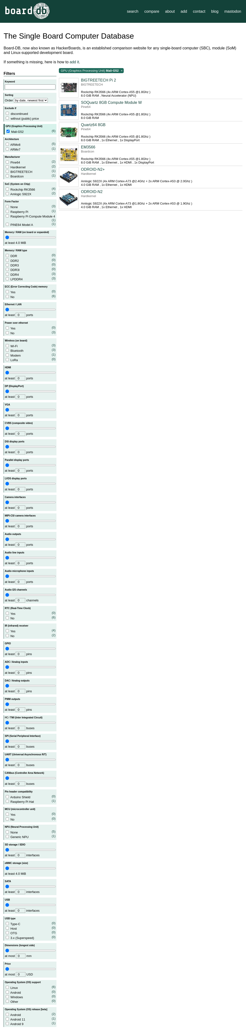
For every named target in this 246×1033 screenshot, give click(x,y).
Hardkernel (30, 166)
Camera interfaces (15, 497)
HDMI (8, 367)
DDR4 (30, 274)
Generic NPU (30, 836)
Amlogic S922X (30, 193)
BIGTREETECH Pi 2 (98, 80)
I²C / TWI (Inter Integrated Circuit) (24, 717)
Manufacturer (12, 157)
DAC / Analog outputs (17, 680)
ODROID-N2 (92, 192)
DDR (30, 255)
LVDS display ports (16, 478)
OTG (30, 932)
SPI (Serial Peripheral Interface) (23, 736)
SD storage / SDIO (15, 844)
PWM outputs (12, 699)
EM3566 (88, 147)
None (30, 206)
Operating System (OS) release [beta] (26, 1009)
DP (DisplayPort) (14, 386)
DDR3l (30, 269)
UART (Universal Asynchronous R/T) (26, 754)
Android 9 (30, 1023)
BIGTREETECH (30, 171)
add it (74, 62)
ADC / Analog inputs (16, 662)
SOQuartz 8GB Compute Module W (111, 102)
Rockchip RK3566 (30, 189)
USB (7, 899)
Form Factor (12, 201)
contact (199, 11)
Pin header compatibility (19, 791)
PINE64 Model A (30, 224)
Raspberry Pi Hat (30, 801)
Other (30, 1001)
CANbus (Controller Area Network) (24, 773)
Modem (30, 355)
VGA (7, 404)
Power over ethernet (16, 323)
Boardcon (30, 176)
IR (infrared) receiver (16, 625)
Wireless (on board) (16, 340)
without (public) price (25, 118)
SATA (8, 881)
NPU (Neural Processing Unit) (22, 827)
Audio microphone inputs (19, 571)
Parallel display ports (17, 460)
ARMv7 (30, 149)
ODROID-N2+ (93, 169)
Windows (30, 996)
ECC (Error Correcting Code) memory (26, 286)
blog (214, 11)
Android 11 (30, 1019)
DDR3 (30, 265)
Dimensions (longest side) (20, 945)
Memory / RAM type (16, 250)
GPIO (8, 643)
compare (151, 11)
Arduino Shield (30, 796)
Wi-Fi (30, 345)
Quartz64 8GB (93, 125)
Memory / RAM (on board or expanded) (27, 232)
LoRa (30, 359)
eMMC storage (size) (16, 863)
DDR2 (30, 260)
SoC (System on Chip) (17, 184)
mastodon (232, 11)
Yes (30, 291)
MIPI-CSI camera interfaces (20, 515)
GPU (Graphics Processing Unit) (24, 126)
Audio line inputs (14, 552)
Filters (9, 73)
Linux (30, 987)
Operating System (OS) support (23, 982)
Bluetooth (30, 350)
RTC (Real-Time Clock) (18, 608)
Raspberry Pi (30, 211)
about (170, 11)
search (132, 11)
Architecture (12, 139)
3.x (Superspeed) (30, 937)
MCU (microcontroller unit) (20, 809)
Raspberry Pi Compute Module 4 (30, 218)
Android (30, 992)
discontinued (19, 114)
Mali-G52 (30, 131)
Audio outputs (13, 534)
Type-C (30, 923)
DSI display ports (15, 441)
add (184, 11)
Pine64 (30, 162)
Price (8, 964)
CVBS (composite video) (19, 423)
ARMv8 (30, 144)
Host (30, 928)
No (30, 296)
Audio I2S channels (16, 589)
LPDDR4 (30, 278)
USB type (10, 918)
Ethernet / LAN (13, 304)
